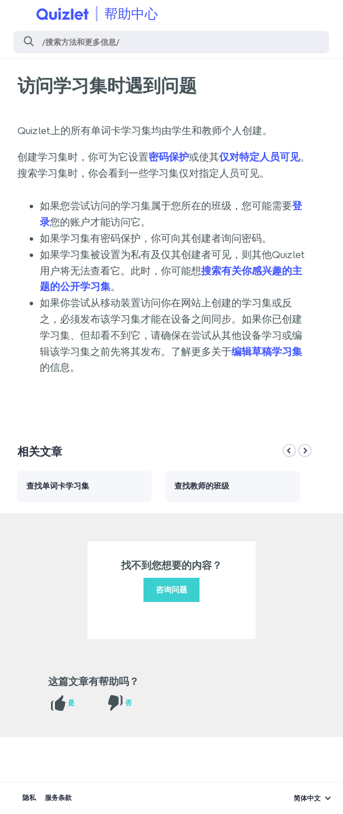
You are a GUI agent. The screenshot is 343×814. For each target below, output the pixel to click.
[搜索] (171, 42)
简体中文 (307, 798)
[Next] (305, 450)
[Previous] (289, 450)
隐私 (29, 798)
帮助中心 (131, 14)
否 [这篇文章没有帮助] (128, 703)
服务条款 (58, 798)
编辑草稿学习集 (266, 352)
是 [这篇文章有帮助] (71, 703)
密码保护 (169, 157)
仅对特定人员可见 (259, 157)
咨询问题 (171, 590)
